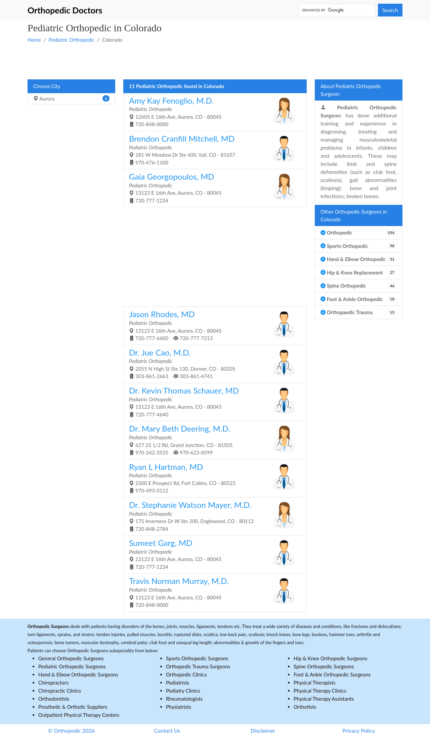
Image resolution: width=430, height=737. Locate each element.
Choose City (46, 86)
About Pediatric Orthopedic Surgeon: (350, 90)
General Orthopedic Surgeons (71, 658)
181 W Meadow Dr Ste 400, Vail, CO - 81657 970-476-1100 (212, 149)
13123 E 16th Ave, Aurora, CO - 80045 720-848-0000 (212, 592)
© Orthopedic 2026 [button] (71, 730)
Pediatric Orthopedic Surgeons (72, 666)
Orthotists (305, 707)
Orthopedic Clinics (186, 674)
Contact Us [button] (167, 730)
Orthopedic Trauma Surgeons (198, 666)
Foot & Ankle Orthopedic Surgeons (332, 674)
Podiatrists (177, 682)
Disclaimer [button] (263, 730)
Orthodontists (53, 699)
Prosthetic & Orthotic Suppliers (72, 707)
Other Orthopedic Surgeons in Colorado (353, 215)
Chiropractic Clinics (59, 691)
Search (390, 10)
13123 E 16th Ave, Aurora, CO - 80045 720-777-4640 (212, 401)
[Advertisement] (215, 61)
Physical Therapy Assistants (324, 699)
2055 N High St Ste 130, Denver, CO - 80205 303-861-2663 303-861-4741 (212, 363)
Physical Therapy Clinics (320, 691)
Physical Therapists (315, 682)
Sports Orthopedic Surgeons (197, 658)
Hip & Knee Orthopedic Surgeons (330, 658)
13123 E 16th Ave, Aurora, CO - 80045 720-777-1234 (212, 188)
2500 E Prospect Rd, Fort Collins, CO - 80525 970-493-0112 (212, 478)
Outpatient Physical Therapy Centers (78, 715)
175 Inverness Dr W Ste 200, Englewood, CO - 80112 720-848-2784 (212, 516)
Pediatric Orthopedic (71, 40)
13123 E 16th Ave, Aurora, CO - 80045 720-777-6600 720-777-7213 (212, 325)
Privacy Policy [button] (358, 730)
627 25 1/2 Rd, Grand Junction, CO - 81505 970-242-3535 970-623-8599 (212, 439)
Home (34, 40)
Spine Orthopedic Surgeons (324, 666)
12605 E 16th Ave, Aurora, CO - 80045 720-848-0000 (212, 111)
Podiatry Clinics (183, 691)
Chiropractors (53, 682)
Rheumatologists (184, 699)
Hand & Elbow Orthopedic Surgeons (78, 674)
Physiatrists (178, 707)
